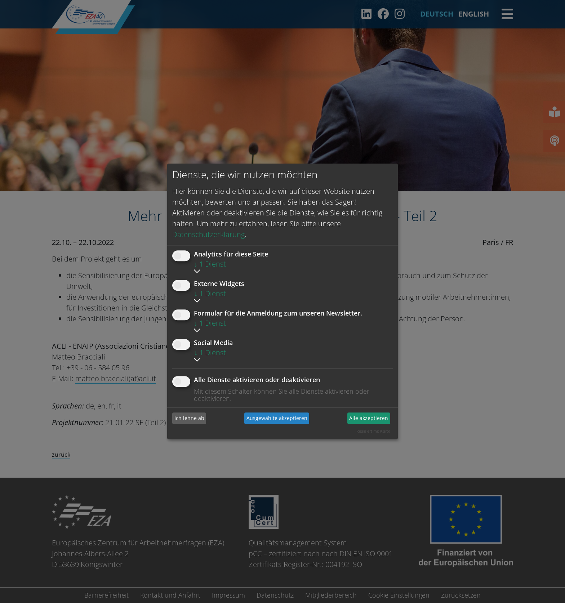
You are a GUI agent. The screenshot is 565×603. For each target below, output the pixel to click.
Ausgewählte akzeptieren (276, 418)
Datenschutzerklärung (208, 234)
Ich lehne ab (189, 418)
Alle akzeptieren (368, 418)
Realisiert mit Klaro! (373, 431)
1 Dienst (210, 264)
